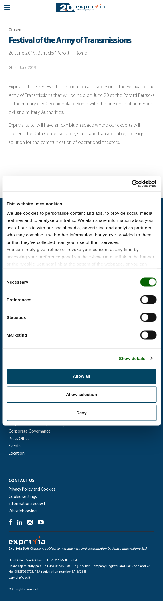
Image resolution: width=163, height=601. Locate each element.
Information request (27, 504)
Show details (132, 358)
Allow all (81, 376)
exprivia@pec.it (19, 578)
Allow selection (81, 394)
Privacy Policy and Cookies (32, 489)
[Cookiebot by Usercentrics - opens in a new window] (131, 183)
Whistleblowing (23, 511)
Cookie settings (23, 497)
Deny (81, 412)
